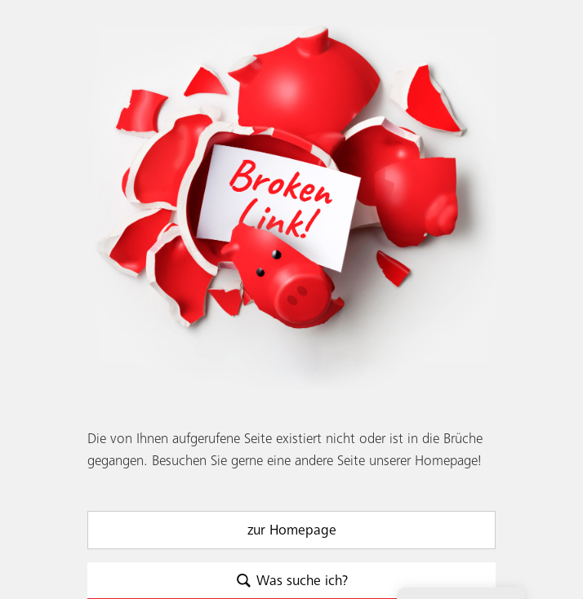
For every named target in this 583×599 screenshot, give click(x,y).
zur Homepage (291, 530)
